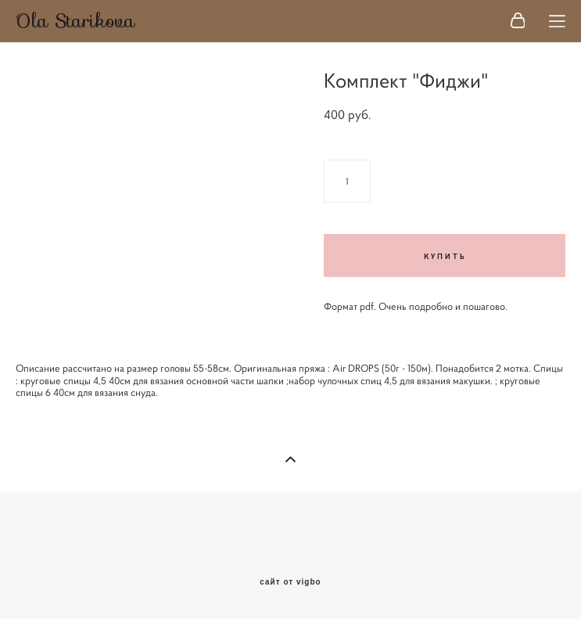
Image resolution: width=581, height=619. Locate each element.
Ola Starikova (75, 21)
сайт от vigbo (290, 582)
